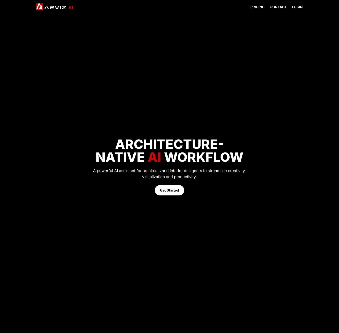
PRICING (257, 7)
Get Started (169, 190)
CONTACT (278, 7)
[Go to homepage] (54, 6)
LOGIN (297, 7)
